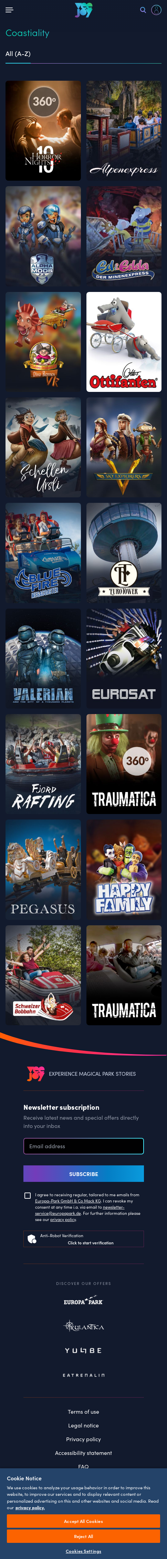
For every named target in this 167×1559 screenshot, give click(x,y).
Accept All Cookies (83, 1521)
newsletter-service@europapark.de (80, 1210)
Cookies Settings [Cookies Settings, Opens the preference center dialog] (83, 1551)
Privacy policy (83, 1439)
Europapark (83, 1303)
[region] (83, 1513)
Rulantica (83, 1327)
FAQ (83, 1466)
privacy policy (63, 1219)
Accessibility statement (83, 1452)
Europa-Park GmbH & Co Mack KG (68, 1201)
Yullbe (83, 1351)
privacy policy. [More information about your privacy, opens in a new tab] (30, 1507)
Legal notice (83, 1425)
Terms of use (83, 1411)
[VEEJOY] (84, 10)
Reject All (83, 1536)
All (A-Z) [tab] (18, 53)
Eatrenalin (83, 1375)
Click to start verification (91, 1242)
